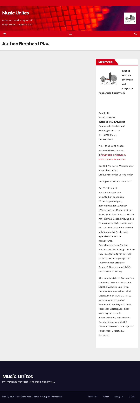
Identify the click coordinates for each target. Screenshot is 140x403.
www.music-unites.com (112, 159)
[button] (135, 33)
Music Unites (15, 13)
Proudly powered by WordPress (17, 397)
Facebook (92, 397)
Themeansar (56, 397)
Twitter (105, 397)
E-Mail (131, 397)
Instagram (118, 397)
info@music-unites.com (112, 154)
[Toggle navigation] (70, 34)
